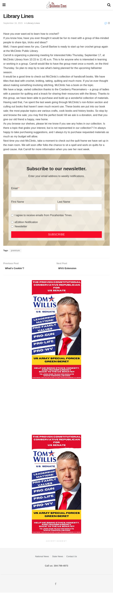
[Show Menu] (4, 5)
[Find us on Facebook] (55, 584)
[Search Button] (109, 5)
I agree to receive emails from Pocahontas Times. (43, 215)
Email (14, 188)
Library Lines (33, 23)
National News (42, 557)
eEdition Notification (26, 222)
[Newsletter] (12, 226)
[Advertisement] (56, 407)
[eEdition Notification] (12, 222)
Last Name (63, 201)
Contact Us (71, 557)
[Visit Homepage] (56, 5)
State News (57, 557)
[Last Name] (79, 207)
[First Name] (33, 207)
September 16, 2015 (13, 23)
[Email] (56, 193)
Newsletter (21, 226)
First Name (17, 201)
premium (15, 250)
